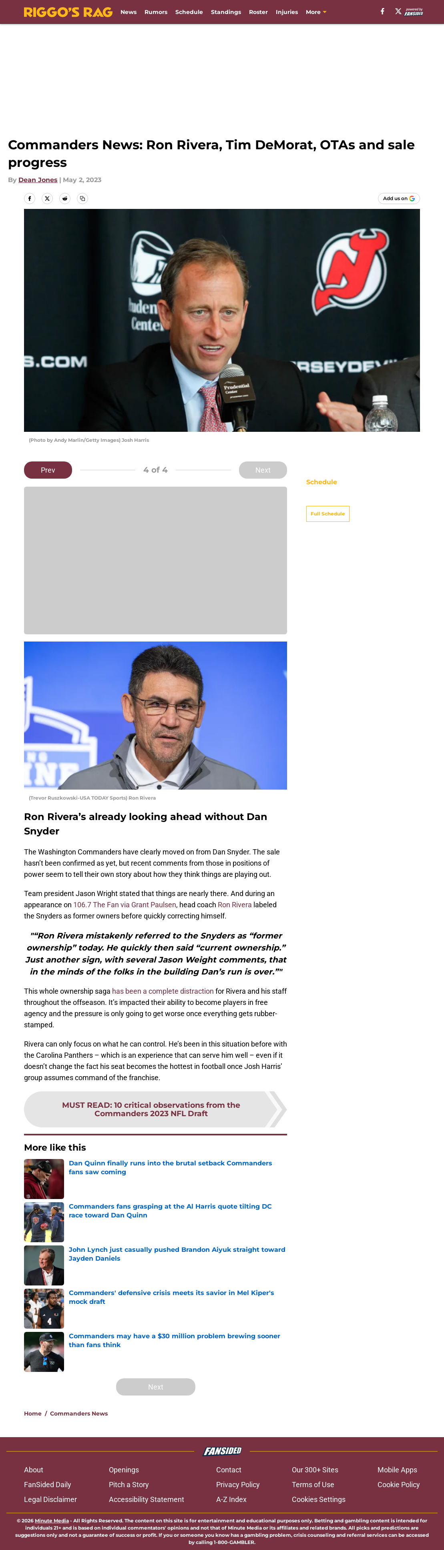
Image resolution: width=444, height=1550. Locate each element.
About (33, 1470)
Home (33, 1413)
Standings (226, 12)
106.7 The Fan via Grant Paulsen (124, 904)
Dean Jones (38, 180)
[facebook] (382, 11)
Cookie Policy (399, 1484)
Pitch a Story (129, 1484)
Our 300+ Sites (315, 1470)
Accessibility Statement (146, 1499)
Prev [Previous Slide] (48, 470)
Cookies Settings (319, 1499)
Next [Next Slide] (263, 470)
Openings (124, 1470)
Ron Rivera (235, 904)
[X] (398, 11)
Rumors (156, 12)
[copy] (82, 198)
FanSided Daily (47, 1484)
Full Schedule (328, 500)
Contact (228, 1470)
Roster (258, 12)
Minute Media (52, 1521)
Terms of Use (313, 1484)
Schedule (189, 12)
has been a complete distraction (163, 991)
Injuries (287, 12)
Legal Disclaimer (50, 1499)
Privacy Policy (238, 1484)
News (129, 12)
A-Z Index (231, 1499)
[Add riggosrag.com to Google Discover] (399, 198)
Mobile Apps (397, 1470)
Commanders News (79, 1413)
